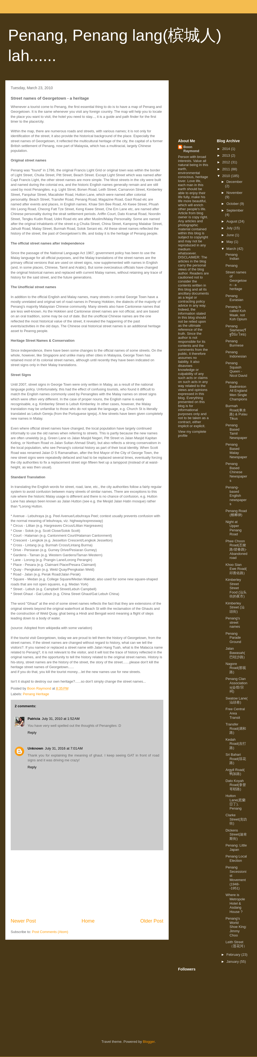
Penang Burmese (234, 343)
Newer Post (23, 921)
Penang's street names (232, 622)
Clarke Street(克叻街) (236, 819)
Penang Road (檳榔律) (236, 513)
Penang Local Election (236, 858)
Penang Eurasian (234, 298)
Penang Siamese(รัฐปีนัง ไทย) (235, 330)
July (230, 228)
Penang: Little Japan (236, 847)
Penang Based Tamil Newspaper (236, 431)
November (234, 193)
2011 (226, 169)
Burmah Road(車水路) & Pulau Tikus (236, 412)
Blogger (149, 1042)
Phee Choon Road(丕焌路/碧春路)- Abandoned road (236, 549)
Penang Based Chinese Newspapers (236, 472)
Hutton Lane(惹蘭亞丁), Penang (235, 802)
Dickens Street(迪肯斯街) (236, 834)
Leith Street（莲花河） (236, 944)
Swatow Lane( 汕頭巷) (236, 700)
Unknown (35, 748)
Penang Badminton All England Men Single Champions (236, 390)
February (233, 955)
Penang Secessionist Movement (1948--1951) (235, 877)
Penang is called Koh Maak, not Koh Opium (236, 313)
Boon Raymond (191, 149)
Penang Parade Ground (233, 637)
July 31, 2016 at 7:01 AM (64, 748)
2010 (226, 176)
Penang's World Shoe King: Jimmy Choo (236, 926)
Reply (32, 733)
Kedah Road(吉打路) (235, 744)
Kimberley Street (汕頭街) (234, 607)
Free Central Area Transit (235, 713)
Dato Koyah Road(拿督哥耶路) (235, 785)
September (235, 210)
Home (88, 921)
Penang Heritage (36, 694)
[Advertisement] (87, 884)
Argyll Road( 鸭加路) (235, 772)
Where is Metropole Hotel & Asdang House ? (235, 903)
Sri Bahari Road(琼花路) (235, 759)
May (230, 242)
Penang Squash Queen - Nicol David (236, 369)
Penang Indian (232, 257)
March (231, 249)
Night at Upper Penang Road (233, 528)
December (234, 182)
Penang (231, 266)
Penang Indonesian (236, 354)
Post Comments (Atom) (50, 932)
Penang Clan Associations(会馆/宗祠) (236, 685)
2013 (226, 155)
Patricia (34, 719)
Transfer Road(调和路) (235, 728)
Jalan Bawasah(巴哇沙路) (235, 652)
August (232, 221)
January (233, 962)
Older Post (151, 921)
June (230, 235)
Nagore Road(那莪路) (235, 668)
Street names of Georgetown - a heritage (236, 280)
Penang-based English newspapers (236, 495)
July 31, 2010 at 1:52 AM (61, 719)
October (233, 204)
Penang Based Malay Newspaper (236, 450)
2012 (226, 162)
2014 (226, 149)
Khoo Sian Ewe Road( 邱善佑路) (236, 569)
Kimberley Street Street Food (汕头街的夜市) (236, 588)
